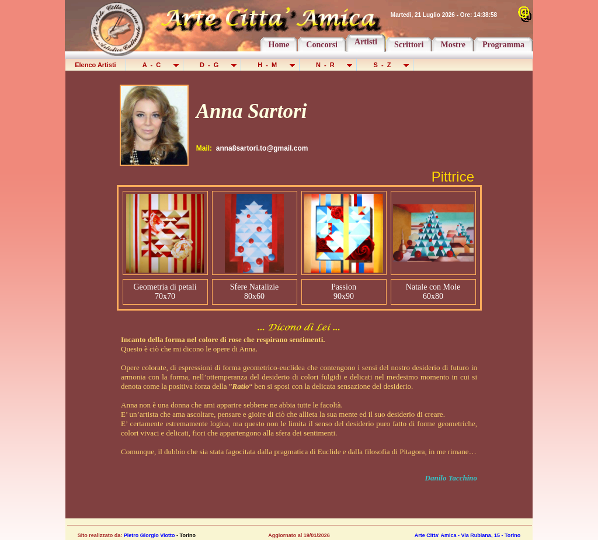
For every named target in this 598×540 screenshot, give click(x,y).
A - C (155, 64)
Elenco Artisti (95, 64)
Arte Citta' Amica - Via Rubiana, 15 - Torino (468, 535)
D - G (213, 64)
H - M (271, 64)
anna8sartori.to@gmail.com (262, 148)
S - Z (386, 64)
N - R (329, 64)
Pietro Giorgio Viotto (149, 535)
